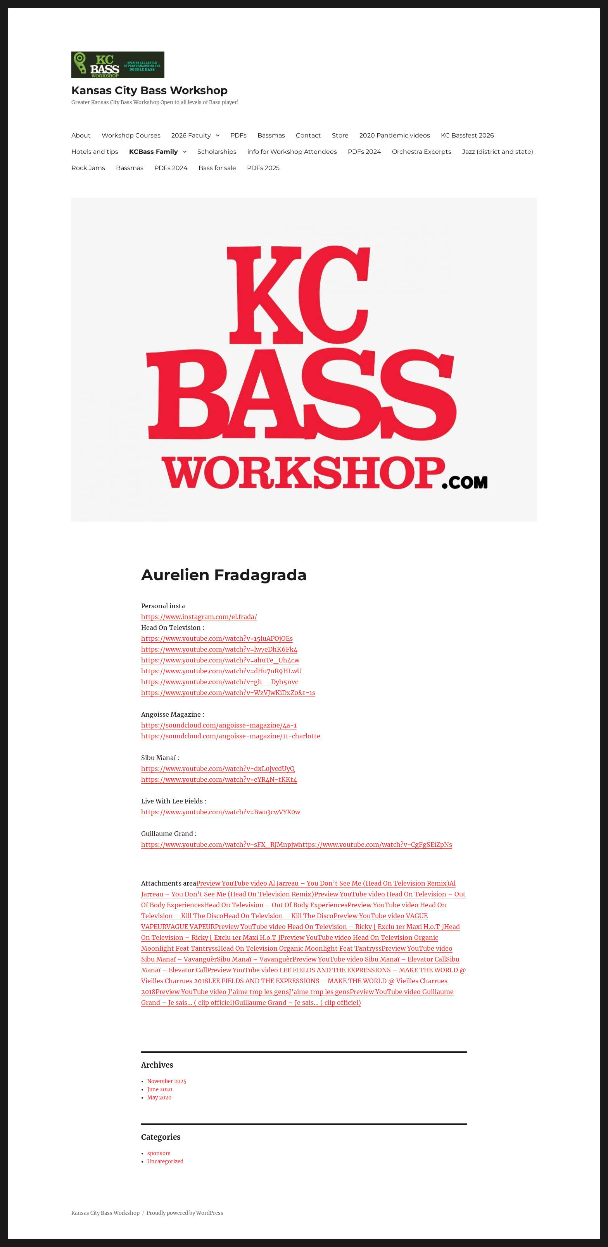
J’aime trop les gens (319, 992)
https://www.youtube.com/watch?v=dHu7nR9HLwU (221, 671)
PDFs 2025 (263, 168)
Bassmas (271, 135)
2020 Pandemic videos (394, 135)
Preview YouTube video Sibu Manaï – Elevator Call (369, 959)
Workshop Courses (131, 135)
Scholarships (217, 151)
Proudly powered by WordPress (185, 1213)
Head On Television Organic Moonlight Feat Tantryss (300, 948)
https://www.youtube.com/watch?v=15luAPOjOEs (217, 638)
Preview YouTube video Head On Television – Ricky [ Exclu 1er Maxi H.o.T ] (329, 927)
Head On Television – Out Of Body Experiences (275, 905)
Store (340, 135)
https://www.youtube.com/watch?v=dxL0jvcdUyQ (218, 768)
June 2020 (159, 1089)
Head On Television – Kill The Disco (278, 916)
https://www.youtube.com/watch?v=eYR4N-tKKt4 (219, 779)
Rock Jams (88, 168)
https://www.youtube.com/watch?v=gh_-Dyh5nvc (219, 682)
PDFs (238, 135)
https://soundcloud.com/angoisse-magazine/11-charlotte (230, 736)
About (81, 135)
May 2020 (159, 1097)
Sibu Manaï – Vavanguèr (254, 959)
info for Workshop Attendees (292, 151)
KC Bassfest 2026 (467, 135)
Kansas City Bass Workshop (149, 90)
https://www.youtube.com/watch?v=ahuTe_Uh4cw (220, 660)
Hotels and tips (94, 151)
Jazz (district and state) (497, 151)
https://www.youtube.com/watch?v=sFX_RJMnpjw (219, 844)
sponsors (159, 1153)
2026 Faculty (191, 135)
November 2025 (167, 1081)
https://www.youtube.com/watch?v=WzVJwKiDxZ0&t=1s (228, 693)
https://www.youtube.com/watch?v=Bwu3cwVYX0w (220, 812)
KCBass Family (153, 151)
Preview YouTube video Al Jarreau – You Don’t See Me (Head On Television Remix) (322, 883)
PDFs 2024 (364, 151)
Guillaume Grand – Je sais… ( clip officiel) (298, 1002)
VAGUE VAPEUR (190, 927)
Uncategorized (165, 1161)
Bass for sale (217, 168)
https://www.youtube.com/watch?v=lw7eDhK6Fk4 (219, 649)
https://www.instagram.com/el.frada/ (199, 617)
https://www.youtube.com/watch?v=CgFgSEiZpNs (375, 844)
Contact (308, 135)
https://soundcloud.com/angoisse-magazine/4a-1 (219, 725)
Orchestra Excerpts (421, 151)
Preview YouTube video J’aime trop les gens (222, 992)
